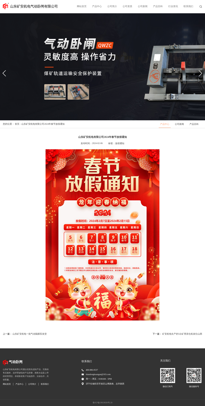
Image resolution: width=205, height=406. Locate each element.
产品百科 (158, 6)
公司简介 (112, 6)
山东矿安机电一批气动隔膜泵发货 (30, 334)
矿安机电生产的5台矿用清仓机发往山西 (182, 334)
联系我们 (188, 6)
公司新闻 (142, 6)
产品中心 (97, 6)
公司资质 (127, 6)
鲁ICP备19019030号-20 (102, 403)
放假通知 (119, 143)
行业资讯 (173, 6)
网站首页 (82, 6)
